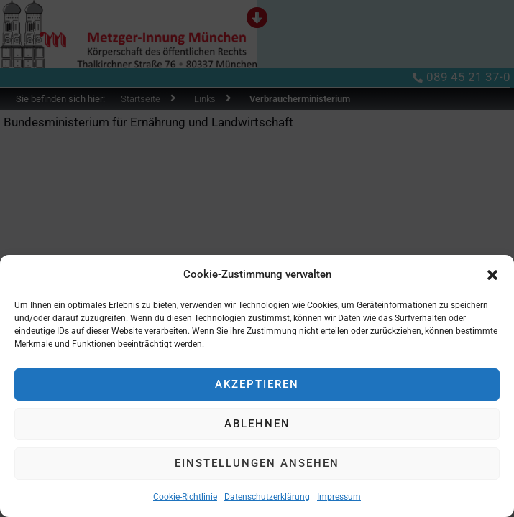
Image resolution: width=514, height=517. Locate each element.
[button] (492, 275)
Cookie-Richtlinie (185, 497)
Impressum (339, 497)
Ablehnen (257, 423)
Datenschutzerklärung (267, 497)
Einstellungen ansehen (257, 463)
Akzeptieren (257, 384)
